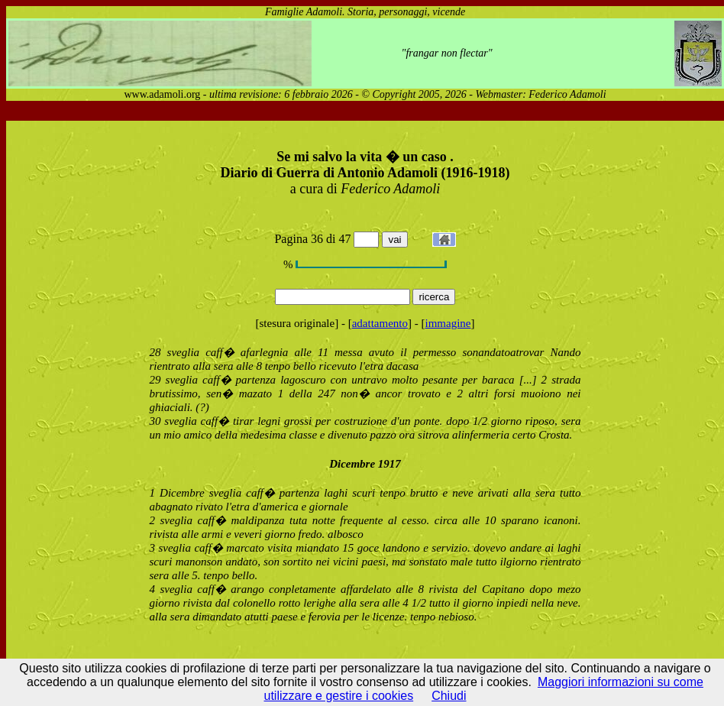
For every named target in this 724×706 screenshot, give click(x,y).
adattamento (380, 323)
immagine (448, 323)
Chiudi (448, 695)
